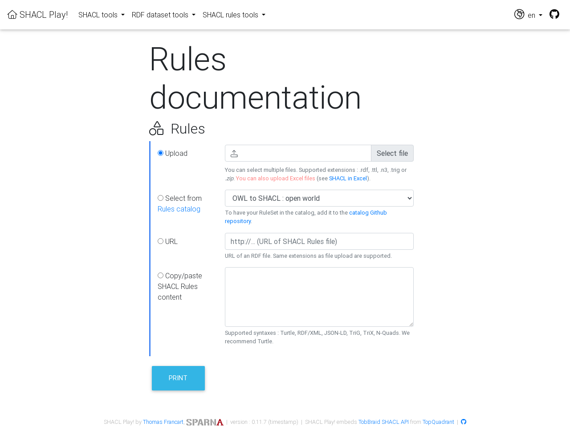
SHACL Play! (37, 14)
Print (178, 378)
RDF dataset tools (161, 14)
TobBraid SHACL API (383, 422)
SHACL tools (98, 14)
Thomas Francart (163, 422)
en (525, 14)
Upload (172, 153)
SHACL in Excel (348, 178)
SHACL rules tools (231, 14)
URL (168, 241)
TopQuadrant (438, 422)
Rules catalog (179, 208)
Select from (180, 203)
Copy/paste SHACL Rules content (180, 286)
